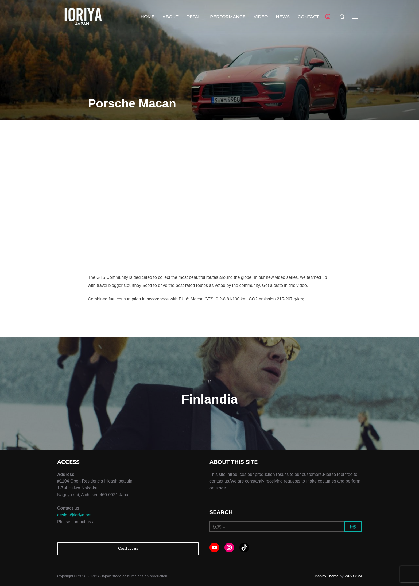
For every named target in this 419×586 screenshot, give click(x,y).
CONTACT (308, 16)
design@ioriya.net (74, 515)
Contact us (128, 549)
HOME (147, 16)
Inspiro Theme (327, 576)
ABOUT (170, 16)
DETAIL (194, 16)
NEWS (283, 16)
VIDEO (261, 16)
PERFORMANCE (228, 16)
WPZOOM (353, 576)
